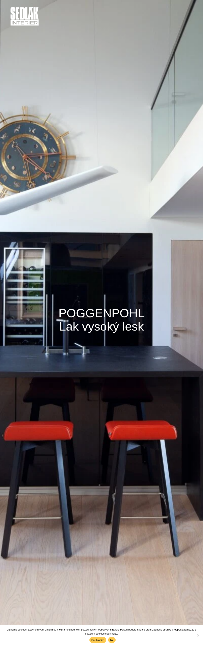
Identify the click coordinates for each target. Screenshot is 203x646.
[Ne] (198, 635)
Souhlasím (97, 640)
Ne (112, 640)
